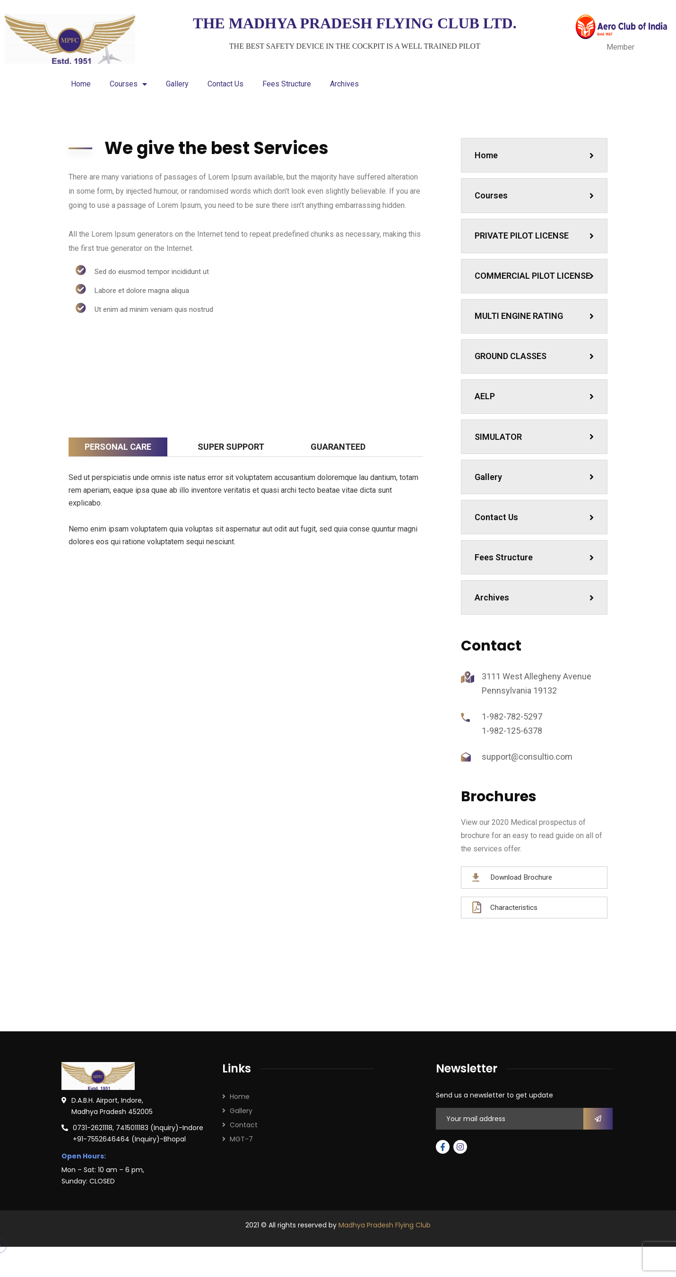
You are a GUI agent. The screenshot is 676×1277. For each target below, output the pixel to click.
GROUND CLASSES (535, 384)
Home (81, 83)
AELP (535, 427)
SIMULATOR (535, 469)
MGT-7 (241, 1183)
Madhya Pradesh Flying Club (384, 1269)
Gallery (177, 83)
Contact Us (225, 83)
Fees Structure (286, 83)
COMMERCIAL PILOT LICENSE (535, 292)
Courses (128, 84)
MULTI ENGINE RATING (535, 342)
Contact (244, 1169)
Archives (344, 83)
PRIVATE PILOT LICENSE (535, 241)
